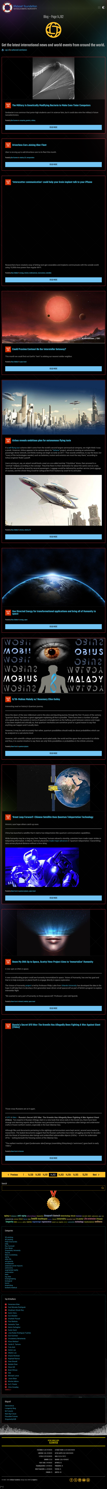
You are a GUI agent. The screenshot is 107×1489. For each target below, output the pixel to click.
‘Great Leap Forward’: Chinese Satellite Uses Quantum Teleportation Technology (52, 817)
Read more (53, 127)
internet (26, 273)
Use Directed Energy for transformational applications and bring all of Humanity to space (54, 612)
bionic (7, 1283)
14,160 (38, 1175)
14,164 (68, 1175)
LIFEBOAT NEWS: (59, 1450)
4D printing (9, 1240)
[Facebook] (71, 1480)
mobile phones (33, 273)
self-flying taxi (14, 448)
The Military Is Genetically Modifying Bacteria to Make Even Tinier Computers (51, 105)
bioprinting (9, 1285)
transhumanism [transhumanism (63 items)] (89, 1222)
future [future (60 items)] (21, 1219)
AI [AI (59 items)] (10, 1216)
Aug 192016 (8, 105)
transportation (30, 157)
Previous (14, 1175)
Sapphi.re (34, 1480)
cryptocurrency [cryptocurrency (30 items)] (95, 1216)
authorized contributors (19, 50)
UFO (8, 1117)
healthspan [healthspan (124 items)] (42, 1219)
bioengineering (10, 1279)
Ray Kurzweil (9, 1246)
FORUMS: (48, 1472)
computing (22, 120)
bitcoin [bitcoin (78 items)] (73, 1216)
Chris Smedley (13, 1387)
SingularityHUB (10, 1419)
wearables (48, 273)
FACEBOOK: (40, 1450)
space (25, 619)
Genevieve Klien (14, 1304)
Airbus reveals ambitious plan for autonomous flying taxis (41, 441)
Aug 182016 (8, 699)
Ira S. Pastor (12, 1384)
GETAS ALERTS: (59, 1453)
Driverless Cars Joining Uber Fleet (29, 145)
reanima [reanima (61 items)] (29, 1222)
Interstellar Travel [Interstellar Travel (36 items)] (71, 1219)
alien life (8, 1259)
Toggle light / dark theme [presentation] (103, 7)
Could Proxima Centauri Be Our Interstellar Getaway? (39, 349)
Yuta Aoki (11, 1347)
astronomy (9, 1268)
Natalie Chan (13, 1364)
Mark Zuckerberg (11, 1255)
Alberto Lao (12, 1353)
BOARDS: (57, 1459)
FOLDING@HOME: (40, 1466)
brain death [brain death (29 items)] (84, 1216)
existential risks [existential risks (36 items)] (9, 1219)
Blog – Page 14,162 (53, 17)
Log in (7, 50)
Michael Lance (13, 1376)
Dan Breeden (12, 1316)
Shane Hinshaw (14, 1356)
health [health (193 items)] (34, 1218)
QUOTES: (57, 1472)
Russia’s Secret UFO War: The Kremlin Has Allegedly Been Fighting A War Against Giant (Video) (56, 1026)
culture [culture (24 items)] (100, 1216)
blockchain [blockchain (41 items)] (79, 1216)
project (28, 985)
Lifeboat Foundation (15, 1480)
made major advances (58, 841)
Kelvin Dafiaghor (14, 1327)
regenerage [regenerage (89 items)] (36, 1222)
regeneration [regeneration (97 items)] (46, 1222)
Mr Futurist (9, 1411)
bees (6, 1274)
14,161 (45, 1175)
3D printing (9, 1237)
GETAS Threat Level (53, 1442)
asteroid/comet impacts (14, 1266)
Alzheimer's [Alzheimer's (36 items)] (14, 1216)
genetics (28, 120)
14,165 (75, 1175)
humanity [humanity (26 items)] (50, 1219)
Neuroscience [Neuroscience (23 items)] (19, 1222)
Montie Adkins (13, 1381)
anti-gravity (9, 1261)
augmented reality (11, 1270)
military (33, 120)
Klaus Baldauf (14, 273)
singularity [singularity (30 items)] (61, 1222)
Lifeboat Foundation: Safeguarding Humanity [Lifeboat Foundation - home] (48, 7)
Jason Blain (12, 1379)
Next (95, 1175)
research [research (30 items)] (54, 1222)
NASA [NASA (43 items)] (15, 1222)
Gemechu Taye (13, 1324)
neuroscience (41, 273)
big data (8, 1277)
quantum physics (23, 746)
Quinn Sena (12, 1313)
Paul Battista (13, 1321)
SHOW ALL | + (8, 1389)
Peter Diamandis (11, 1242)
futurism (21, 1151)
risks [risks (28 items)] (57, 1222)
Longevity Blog (10, 1408)
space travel (23, 362)
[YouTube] (84, 1480)
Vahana (56, 450)
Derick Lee (12, 1350)
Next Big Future (10, 1414)
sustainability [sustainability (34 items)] (71, 1222)
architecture (9, 1264)
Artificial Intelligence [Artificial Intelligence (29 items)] (31, 1216)
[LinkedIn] (79, 1480)
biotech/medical (23, 1001)
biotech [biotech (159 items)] (56, 1215)
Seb (9, 1373)
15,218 (85, 1175)
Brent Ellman (12, 1370)
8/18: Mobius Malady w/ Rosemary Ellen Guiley (36, 699)
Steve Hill (11, 1367)
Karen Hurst (14, 746)
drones (22, 530)
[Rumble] (88, 1480)
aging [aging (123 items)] (6, 1216)
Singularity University (12, 1250)
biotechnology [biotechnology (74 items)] (65, 1216)
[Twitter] (75, 1480)
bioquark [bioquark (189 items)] (48, 1215)
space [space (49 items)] (65, 1222)
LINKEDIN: (40, 1453)
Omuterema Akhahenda (16, 1339)
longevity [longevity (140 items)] (9, 1221)
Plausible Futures (11, 1416)
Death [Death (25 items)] (103, 1216)
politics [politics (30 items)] (24, 1222)
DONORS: (46, 1459)
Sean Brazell (12, 1361)
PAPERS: (57, 1469)
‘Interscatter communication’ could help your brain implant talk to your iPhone (52, 182)
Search (102, 1187)
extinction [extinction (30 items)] (16, 1219)
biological (8, 1281)
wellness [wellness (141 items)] (98, 1221)
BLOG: (56, 1456)
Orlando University (69, 985)
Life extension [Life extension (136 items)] (90, 1219)
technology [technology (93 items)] (79, 1222)
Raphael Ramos (14, 1359)
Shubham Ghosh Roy (16, 1310)
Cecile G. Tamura (14, 1344)
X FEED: (41, 1456)
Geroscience (9, 1406)
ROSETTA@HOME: (40, 1469)
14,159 (30, 1175)
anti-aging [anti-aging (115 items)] (22, 1216)
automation (9, 1272)
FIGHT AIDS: (42, 1463)
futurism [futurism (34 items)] (25, 1219)
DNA (6, 1244)
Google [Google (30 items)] (29, 1219)
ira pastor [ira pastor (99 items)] (79, 1219)
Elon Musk (9, 1248)
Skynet (7, 1253)
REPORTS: (57, 1463)
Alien (14, 1117)
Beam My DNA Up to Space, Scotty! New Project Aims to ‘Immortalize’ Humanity (52, 962)
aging (7, 1257)
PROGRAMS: (58, 1466)
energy (22, 273)
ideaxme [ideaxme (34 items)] (54, 1219)
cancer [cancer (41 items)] (89, 1216)
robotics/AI (23, 157)
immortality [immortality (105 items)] (61, 1219)
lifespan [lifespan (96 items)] (99, 1219)
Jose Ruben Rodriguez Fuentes (19, 1333)
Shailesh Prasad (14, 1319)
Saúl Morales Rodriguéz (17, 1307)
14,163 (61, 1175)
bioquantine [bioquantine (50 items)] (40, 1216)
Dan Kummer (14, 120)
